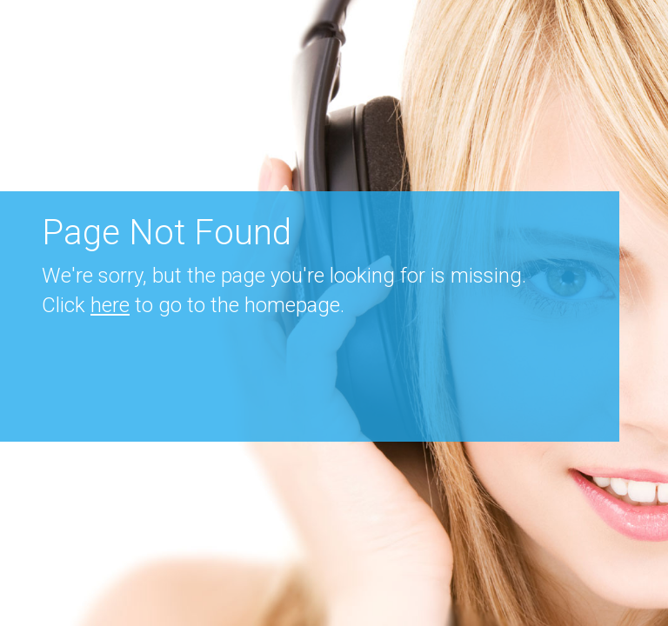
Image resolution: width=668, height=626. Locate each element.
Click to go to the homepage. (193, 305)
